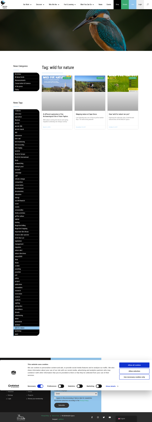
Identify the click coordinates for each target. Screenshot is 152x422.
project (17, 281)
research (18, 291)
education (18, 194)
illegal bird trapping (21, 229)
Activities (18, 74)
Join (132, 4)
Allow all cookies (134, 397)
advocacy (18, 114)
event (17, 204)
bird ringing (18, 148)
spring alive (18, 306)
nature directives (20, 253)
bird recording (19, 145)
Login (140, 4)
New (16, 260)
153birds (18, 111)
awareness (18, 136)
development (19, 188)
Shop (117, 4)
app (16, 132)
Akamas (17, 120)
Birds (16, 160)
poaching (18, 269)
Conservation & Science (23, 83)
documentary (19, 191)
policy (17, 278)
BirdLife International (21, 157)
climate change (20, 179)
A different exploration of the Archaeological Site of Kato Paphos (55, 115)
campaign (18, 173)
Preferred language (60, 390)
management (19, 244)
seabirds (17, 300)
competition (19, 182)
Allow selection (134, 403)
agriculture (18, 117)
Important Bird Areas (22, 232)
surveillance (19, 309)
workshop (18, 331)
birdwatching (19, 163)
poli (16, 275)
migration (18, 247)
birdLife (17, 151)
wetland (17, 325)
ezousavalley (19, 210)
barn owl (17, 139)
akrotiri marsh (19, 129)
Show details (111, 418)
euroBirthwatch (20, 201)
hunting (17, 222)
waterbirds (18, 322)
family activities (20, 213)
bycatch (17, 170)
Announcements (20, 80)
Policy (17, 90)
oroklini (17, 266)
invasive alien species (22, 235)
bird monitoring (20, 142)
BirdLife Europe (20, 154)
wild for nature (19, 328)
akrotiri (17, 123)
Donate (125, 4)
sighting (17, 303)
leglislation (18, 241)
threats (17, 312)
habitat (17, 219)
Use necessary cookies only (134, 409)
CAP (16, 176)
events (17, 207)
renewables (18, 288)
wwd (16, 334)
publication (18, 284)
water (17, 319)
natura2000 (18, 257)
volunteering (19, 315)
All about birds (19, 77)
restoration (18, 294)
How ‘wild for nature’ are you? (119, 114)
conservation (19, 185)
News (17, 263)
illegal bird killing (20, 225)
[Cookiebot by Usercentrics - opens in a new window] (13, 417)
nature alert (18, 250)
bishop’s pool (19, 166)
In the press (19, 86)
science (17, 297)
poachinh (18, 272)
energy (17, 197)
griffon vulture (19, 216)
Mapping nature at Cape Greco (86, 114)
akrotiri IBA (18, 126)
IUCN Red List (19, 238)
